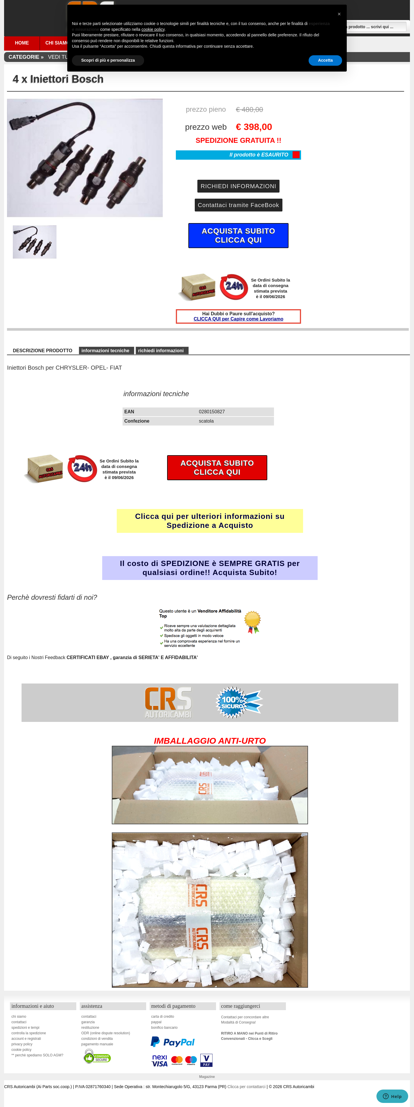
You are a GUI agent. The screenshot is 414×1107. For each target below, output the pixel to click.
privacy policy (21, 1044)
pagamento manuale (97, 1044)
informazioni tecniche (105, 350)
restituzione (90, 1028)
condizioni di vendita (97, 1039)
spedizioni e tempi (25, 1028)
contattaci (18, 1022)
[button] (339, 14)
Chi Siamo (57, 42)
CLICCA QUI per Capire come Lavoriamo (238, 318)
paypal (156, 1022)
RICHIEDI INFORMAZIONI (238, 186)
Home (22, 42)
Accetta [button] (325, 60)
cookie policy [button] (152, 29)
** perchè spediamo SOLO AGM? (37, 1055)
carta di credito (162, 1017)
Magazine (207, 1077)
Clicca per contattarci (246, 1086)
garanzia (88, 1022)
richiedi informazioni (161, 350)
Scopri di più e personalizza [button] (108, 60)
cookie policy (21, 1050)
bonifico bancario (164, 1028)
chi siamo (18, 1017)
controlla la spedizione (28, 1033)
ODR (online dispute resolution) (105, 1033)
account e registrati (26, 1039)
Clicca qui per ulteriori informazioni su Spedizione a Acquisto (210, 521)
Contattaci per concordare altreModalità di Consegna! (245, 1019)
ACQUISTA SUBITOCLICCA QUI (238, 235)
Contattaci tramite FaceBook (238, 205)
